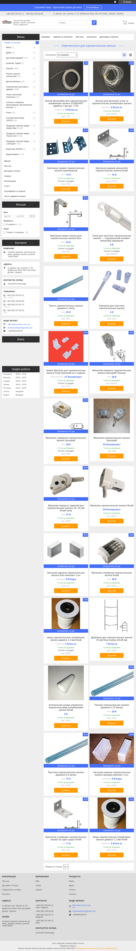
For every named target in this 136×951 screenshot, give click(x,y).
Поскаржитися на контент (86, 948)
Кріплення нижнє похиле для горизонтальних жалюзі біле (66, 237)
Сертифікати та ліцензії (14, 191)
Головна (45, 37)
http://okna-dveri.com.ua (19, 324)
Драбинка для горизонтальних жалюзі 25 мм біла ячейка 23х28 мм (111, 638)
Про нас (79, 37)
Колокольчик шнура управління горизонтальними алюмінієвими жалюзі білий (66, 707)
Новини (7, 176)
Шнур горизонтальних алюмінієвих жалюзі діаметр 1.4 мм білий (66, 638)
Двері (8, 53)
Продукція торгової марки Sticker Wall (17, 127)
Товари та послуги (62, 37)
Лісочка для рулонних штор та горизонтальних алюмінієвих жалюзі (112, 102)
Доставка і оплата (109, 37)
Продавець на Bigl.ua (68, 946)
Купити (67, 121)
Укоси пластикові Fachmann (14, 95)
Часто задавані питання (15, 196)
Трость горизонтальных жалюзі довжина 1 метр (66, 307)
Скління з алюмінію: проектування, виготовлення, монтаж (19, 104)
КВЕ (37, 881)
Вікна (8, 47)
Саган (38, 885)
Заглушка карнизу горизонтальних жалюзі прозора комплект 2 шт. (111, 773)
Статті (7, 186)
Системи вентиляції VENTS (15, 119)
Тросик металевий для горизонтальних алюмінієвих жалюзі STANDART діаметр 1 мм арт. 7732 (66, 103)
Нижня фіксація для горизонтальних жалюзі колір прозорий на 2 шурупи (66, 371)
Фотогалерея (10, 181)
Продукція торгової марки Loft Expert (17, 142)
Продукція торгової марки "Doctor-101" (17, 134)
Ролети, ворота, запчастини (13, 75)
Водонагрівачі (12, 154)
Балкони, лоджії (13, 63)
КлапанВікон (92, 7)
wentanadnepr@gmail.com (20, 328)
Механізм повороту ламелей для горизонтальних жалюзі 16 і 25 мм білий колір (66, 508)
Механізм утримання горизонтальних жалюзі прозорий (66, 439)
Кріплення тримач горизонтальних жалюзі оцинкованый (66, 169)
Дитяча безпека (13, 81)
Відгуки (7, 161)
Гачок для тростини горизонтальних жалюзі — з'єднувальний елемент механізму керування (111, 238)
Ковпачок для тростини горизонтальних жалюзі (111, 307)
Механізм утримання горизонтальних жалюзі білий (111, 574)
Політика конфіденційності (108, 948)
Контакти (92, 37)
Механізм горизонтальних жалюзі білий (111, 505)
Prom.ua (81, 943)
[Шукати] (94, 22)
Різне (8, 113)
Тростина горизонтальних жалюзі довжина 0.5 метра (66, 773)
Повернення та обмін (11, 890)
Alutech (39, 890)
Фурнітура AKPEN (14, 149)
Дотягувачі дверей (14, 58)
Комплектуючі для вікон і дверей (17, 88)
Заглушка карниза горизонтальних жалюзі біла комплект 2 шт (66, 574)
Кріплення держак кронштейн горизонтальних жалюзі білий (112, 169)
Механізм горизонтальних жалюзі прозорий (112, 439)
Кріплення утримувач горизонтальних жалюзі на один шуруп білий (65, 838)
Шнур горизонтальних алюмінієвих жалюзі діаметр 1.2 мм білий (112, 838)
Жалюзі (9, 68)
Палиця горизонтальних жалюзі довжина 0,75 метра (112, 706)
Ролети (72, 890)
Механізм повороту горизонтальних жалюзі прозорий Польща (111, 371)
